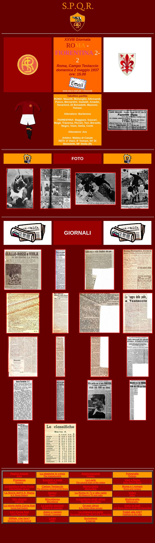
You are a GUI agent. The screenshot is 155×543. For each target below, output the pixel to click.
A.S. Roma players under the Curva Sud (132, 508)
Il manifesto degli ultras (90, 499)
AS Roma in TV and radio (90, 495)
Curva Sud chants (19, 514)
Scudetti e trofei (52, 480)
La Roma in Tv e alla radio (91, 492)
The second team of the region (90, 483)
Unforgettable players (19, 489)
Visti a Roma (132, 480)
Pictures (132, 476)
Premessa (19, 480)
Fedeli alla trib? (132, 511)
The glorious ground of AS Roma (52, 489)
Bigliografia (132, 499)
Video (132, 492)
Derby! (52, 492)
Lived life (19, 502)
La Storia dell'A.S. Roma (19, 492)
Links (52, 518)
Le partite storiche (52, 505)
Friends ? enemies (52, 514)
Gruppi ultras (90, 505)
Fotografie (132, 473)
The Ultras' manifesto (90, 502)
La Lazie (90, 480)
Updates (90, 476)
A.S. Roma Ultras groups (90, 508)
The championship (52, 476)
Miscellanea (52, 499)
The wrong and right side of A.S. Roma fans (90, 514)
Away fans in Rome (132, 483)
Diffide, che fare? (19, 518)
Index (19, 476)
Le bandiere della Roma (19, 486)
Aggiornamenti (90, 473)
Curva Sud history (19, 508)
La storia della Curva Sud (19, 505)
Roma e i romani (132, 486)
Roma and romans (132, 489)
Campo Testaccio (52, 486)
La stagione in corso (52, 473)
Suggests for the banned (19, 521)
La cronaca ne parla (90, 511)
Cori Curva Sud (19, 511)
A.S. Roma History (19, 495)
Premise (19, 483)
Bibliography (132, 502)
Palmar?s (52, 483)
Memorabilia (90, 486)
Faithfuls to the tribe (132, 514)
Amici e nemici (52, 511)
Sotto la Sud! (132, 505)
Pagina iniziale (19, 473)
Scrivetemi (90, 518)
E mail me (90, 521)
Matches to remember (52, 508)
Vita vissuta (19, 499)
